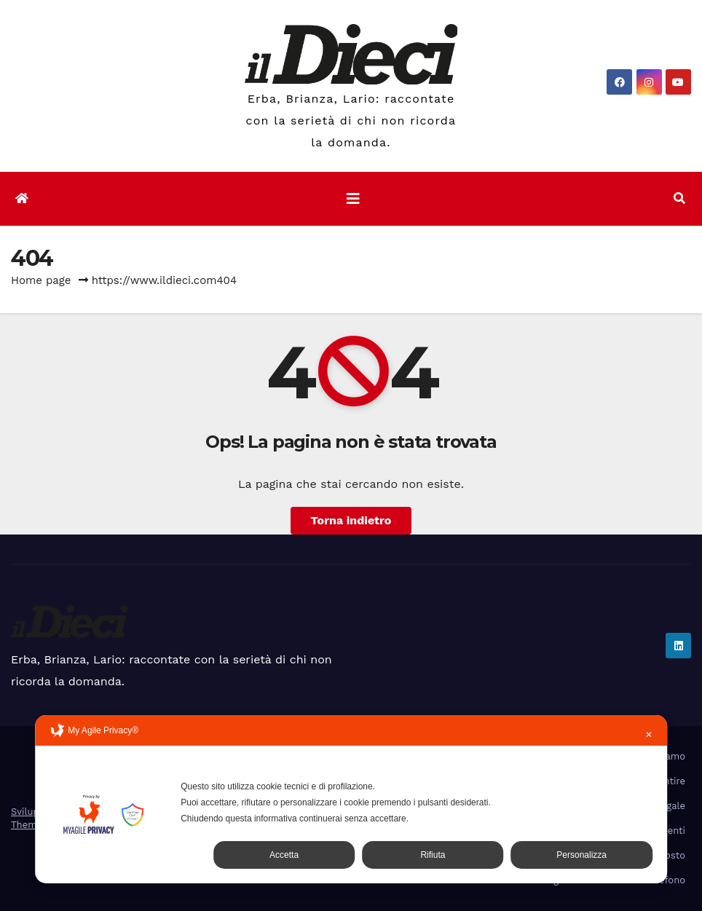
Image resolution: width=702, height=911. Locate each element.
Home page (41, 280)
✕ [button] (648, 735)
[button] (679, 198)
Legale (670, 805)
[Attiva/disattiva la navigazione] (353, 199)
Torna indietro (351, 520)
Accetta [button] (284, 855)
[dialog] (351, 799)
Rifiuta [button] (432, 855)
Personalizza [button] (581, 855)
